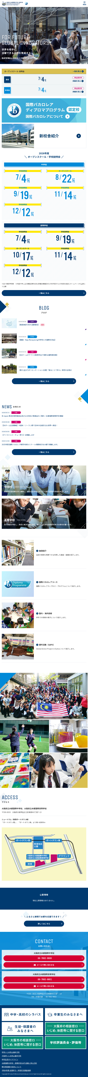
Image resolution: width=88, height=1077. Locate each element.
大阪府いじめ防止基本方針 (11, 1056)
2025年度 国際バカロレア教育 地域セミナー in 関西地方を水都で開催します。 (30, 444)
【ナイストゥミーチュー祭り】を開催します (18, 435)
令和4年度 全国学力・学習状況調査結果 (16, 1070)
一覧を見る (77, 71)
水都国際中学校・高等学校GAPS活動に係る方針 (19, 1063)
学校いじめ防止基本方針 (11, 1052)
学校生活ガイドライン (10, 1059)
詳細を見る (77, 81)
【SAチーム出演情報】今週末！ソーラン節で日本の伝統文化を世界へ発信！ (30, 425)
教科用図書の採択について (11, 1067)
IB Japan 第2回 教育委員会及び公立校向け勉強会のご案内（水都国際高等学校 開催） (33, 416)
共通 (16, 412)
